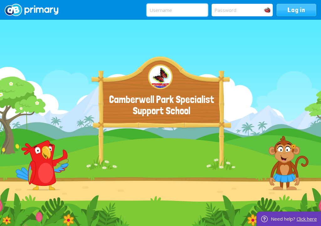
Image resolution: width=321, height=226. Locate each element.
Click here (307, 219)
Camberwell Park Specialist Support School (161, 105)
